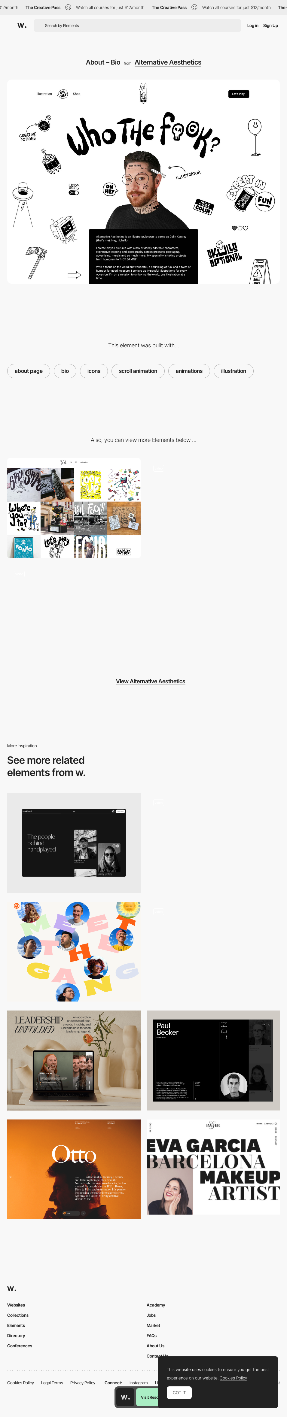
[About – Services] (213, 508)
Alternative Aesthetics (168, 62)
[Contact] (74, 614)
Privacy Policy (82, 1382)
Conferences (19, 1345)
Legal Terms (52, 1382)
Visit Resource (153, 1397)
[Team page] (213, 843)
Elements (16, 1325)
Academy (156, 1304)
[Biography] (74, 1169)
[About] (74, 843)
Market (153, 1325)
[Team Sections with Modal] (213, 952)
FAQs (152, 1335)
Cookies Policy (20, 1382)
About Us (155, 1345)
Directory (16, 1335)
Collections (18, 1315)
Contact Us (157, 1355)
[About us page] (74, 952)
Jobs (151, 1315)
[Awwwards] (21, 25)
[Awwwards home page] (125, 1397)
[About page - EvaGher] (213, 1167)
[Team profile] (213, 1060)
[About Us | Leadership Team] (74, 1060)
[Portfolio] (74, 508)
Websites (16, 1304)
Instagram (139, 1382)
